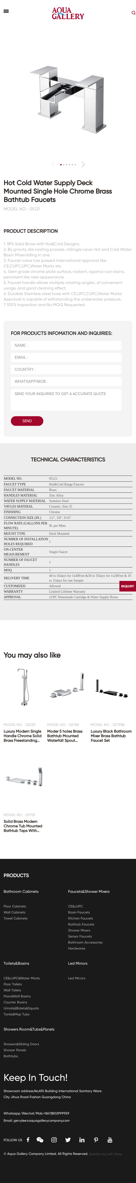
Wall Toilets (12, 990)
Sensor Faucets (80, 936)
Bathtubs (11, 1056)
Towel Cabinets (15, 918)
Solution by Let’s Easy (105, 1154)
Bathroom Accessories (85, 942)
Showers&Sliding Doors (21, 1044)
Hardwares (76, 948)
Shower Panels (15, 1050)
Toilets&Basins (16, 963)
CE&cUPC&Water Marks (22, 978)
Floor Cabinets (15, 906)
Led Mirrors (77, 963)
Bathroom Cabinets (21, 891)
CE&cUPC (75, 906)
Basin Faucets (79, 912)
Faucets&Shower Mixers (89, 891)
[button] (83, 164)
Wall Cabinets (14, 912)
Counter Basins (15, 1002)
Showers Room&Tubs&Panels (29, 1029)
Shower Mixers (79, 930)
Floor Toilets (13, 984)
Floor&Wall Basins (17, 996)
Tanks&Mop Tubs (16, 1014)
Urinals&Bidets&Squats (21, 1008)
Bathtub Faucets (81, 924)
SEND (27, 421)
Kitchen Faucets (80, 918)
